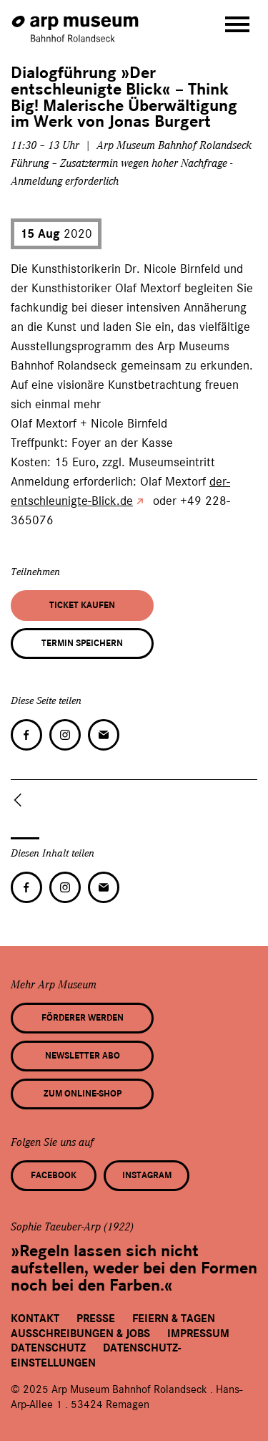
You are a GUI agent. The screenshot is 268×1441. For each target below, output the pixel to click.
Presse (95, 1318)
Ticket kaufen (82, 605)
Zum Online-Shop (82, 1093)
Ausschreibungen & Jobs (80, 1333)
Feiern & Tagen (173, 1318)
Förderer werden (82, 1017)
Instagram (147, 1175)
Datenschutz (48, 1347)
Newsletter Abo (82, 1055)
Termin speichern (82, 643)
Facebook (53, 1175)
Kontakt (35, 1318)
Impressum (198, 1333)
